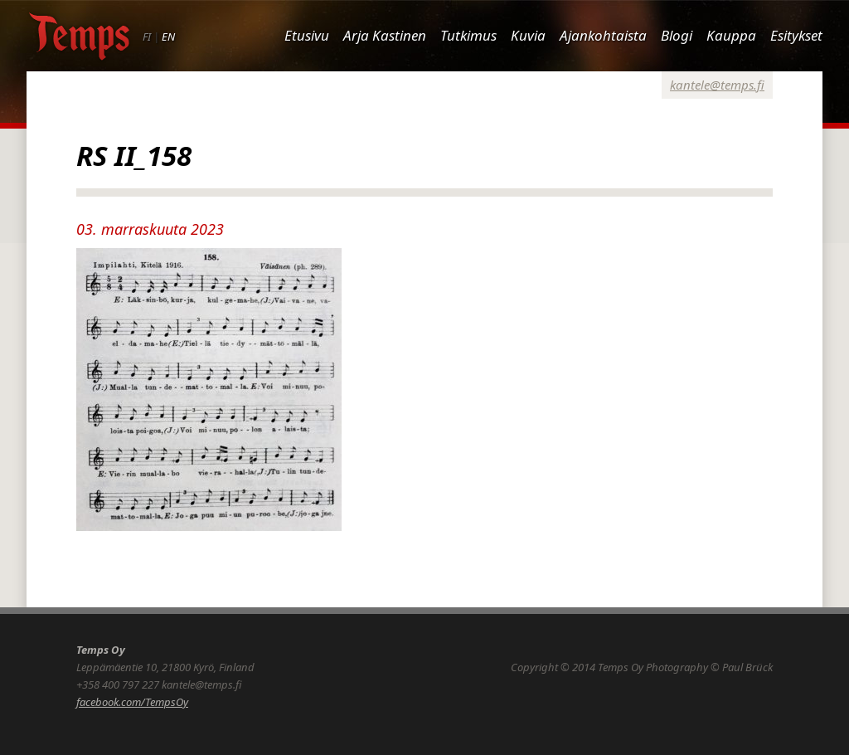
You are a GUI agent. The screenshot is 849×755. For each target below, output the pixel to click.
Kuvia (528, 35)
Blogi (676, 35)
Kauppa (731, 35)
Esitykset (796, 35)
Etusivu (306, 35)
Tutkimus (468, 35)
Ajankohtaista (603, 35)
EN (168, 36)
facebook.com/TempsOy (132, 701)
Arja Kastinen (384, 35)
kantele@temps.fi (717, 84)
